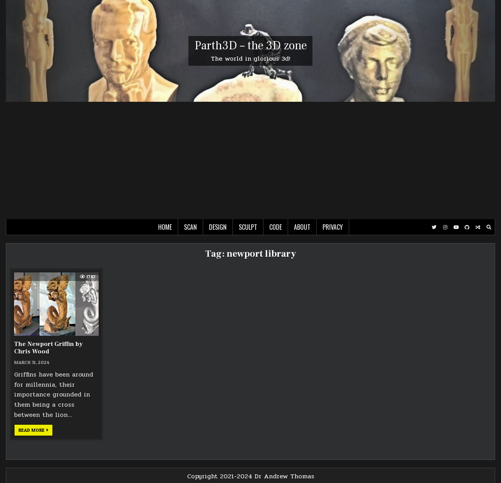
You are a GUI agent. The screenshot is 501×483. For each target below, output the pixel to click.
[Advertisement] (250, 160)
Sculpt (248, 227)
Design (218, 227)
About (302, 227)
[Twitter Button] (434, 227)
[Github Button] (467, 227)
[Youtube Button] (456, 227)
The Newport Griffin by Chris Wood (48, 347)
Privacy (333, 227)
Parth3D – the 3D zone (251, 45)
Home (165, 227)
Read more (35, 431)
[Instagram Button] (445, 227)
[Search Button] (489, 227)
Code (275, 227)
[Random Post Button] (478, 227)
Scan (190, 227)
